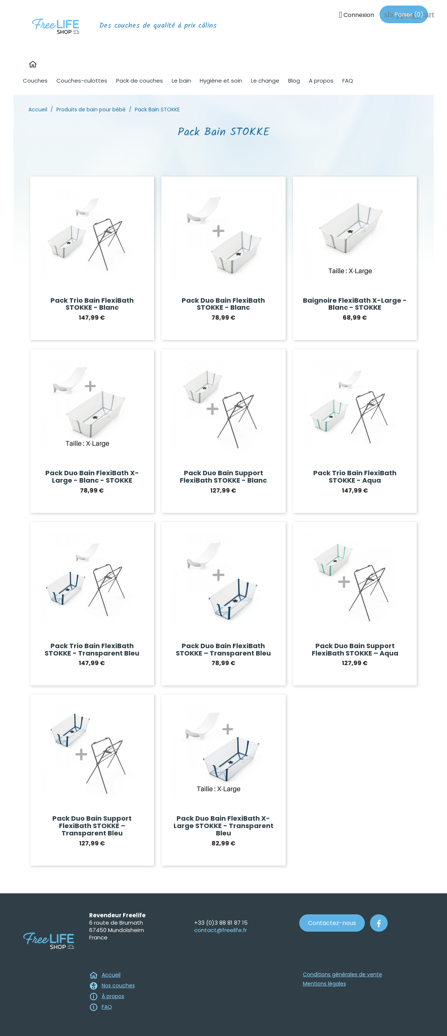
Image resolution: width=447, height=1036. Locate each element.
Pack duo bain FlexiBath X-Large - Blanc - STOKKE (92, 476)
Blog (294, 80)
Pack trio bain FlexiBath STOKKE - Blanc (92, 304)
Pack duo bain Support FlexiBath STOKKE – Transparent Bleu (92, 826)
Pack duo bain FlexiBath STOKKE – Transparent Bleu (223, 649)
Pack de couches (139, 80)
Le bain (181, 80)
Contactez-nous (332, 923)
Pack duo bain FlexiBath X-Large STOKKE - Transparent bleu (223, 826)
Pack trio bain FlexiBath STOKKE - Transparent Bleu (92, 649)
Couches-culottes (81, 80)
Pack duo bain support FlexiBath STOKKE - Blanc (223, 476)
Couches (35, 80)
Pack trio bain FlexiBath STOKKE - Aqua (355, 476)
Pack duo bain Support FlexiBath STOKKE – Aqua (355, 649)
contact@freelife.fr (220, 930)
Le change (265, 80)
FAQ (347, 80)
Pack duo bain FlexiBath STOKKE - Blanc (223, 304)
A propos (321, 80)
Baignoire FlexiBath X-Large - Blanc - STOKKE (355, 304)
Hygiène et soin (221, 80)
